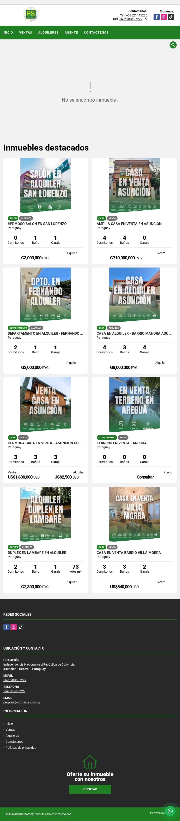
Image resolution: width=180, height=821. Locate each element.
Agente (71, 32)
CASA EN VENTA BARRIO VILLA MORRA (129, 553)
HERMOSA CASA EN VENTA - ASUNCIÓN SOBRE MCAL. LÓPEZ (45, 443)
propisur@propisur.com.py (21, 702)
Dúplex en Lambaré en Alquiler (37, 553)
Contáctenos (96, 32)
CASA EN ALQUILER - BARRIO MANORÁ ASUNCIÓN (134, 333)
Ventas (25, 32)
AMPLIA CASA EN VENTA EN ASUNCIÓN (129, 224)
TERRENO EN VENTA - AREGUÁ (122, 443)
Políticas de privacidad (21, 747)
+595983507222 (130, 19)
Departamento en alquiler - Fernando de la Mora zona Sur (45, 333)
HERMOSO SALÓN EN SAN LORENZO (37, 224)
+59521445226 (136, 15)
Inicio (8, 32)
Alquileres (48, 32)
